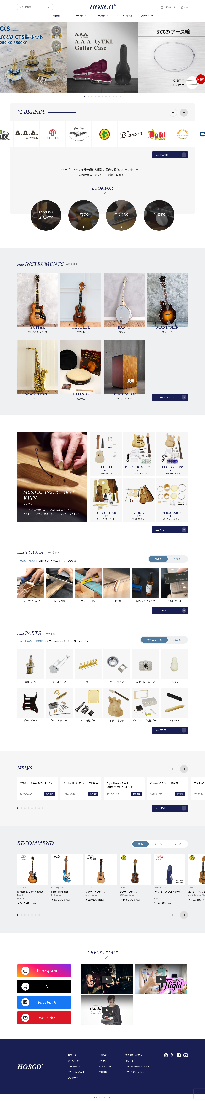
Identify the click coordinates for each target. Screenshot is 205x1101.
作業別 (177, 558)
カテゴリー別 (154, 639)
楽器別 (177, 639)
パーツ (177, 843)
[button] (85, 96)
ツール (158, 843)
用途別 (158, 558)
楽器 (140, 843)
